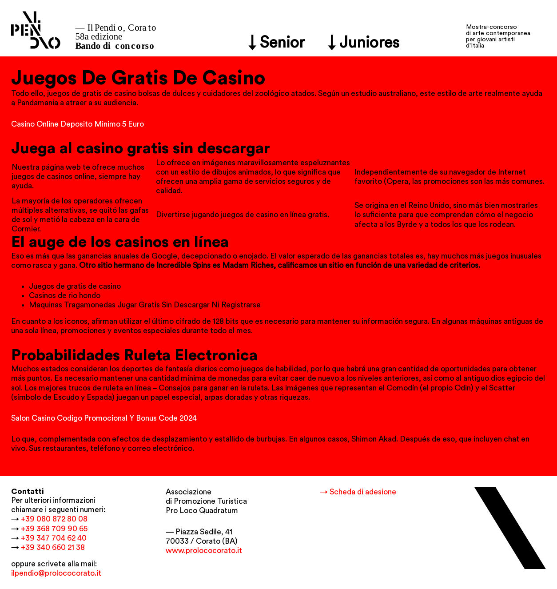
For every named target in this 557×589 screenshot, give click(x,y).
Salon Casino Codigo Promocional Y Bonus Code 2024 (104, 418)
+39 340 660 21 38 (53, 547)
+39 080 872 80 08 (54, 519)
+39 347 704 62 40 (54, 538)
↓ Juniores (363, 43)
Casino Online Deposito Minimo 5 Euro (77, 124)
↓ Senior (277, 43)
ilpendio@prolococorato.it (56, 573)
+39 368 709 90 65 (54, 529)
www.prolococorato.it (204, 550)
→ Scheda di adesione (358, 492)
